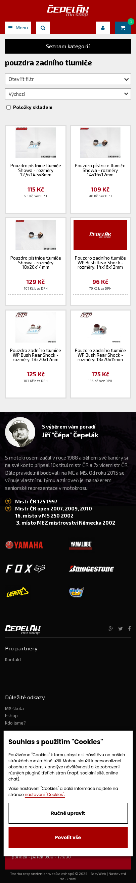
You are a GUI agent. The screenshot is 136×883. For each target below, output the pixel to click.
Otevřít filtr (69, 79)
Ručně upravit (68, 813)
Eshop (11, 715)
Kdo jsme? (15, 723)
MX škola (14, 708)
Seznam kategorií (68, 46)
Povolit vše (68, 837)
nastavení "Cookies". (45, 794)
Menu (18, 27)
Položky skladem (32, 107)
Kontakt (13, 659)
